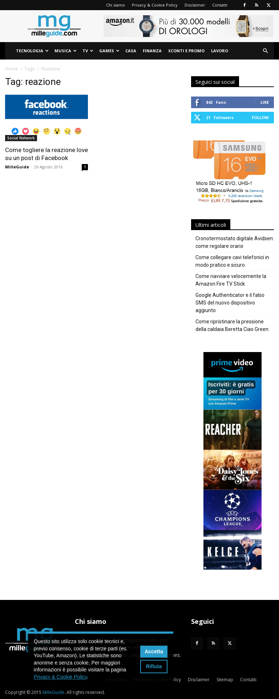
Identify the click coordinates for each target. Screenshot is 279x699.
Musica (65, 50)
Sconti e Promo (186, 50)
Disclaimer (195, 5)
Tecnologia (32, 50)
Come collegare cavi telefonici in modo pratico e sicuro (232, 261)
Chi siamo (115, 5)
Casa (130, 50)
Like (264, 102)
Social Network (21, 137)
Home (11, 69)
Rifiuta (154, 666)
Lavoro (219, 50)
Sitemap (225, 679)
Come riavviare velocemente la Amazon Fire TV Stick (230, 280)
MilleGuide (17, 166)
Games (109, 50)
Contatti (219, 5)
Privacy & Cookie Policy (155, 5)
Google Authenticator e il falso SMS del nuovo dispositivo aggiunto (229, 302)
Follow (260, 117)
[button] (265, 51)
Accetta (154, 651)
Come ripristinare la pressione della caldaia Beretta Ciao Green (231, 325)
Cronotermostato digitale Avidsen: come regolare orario (234, 242)
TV (87, 50)
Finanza (152, 50)
